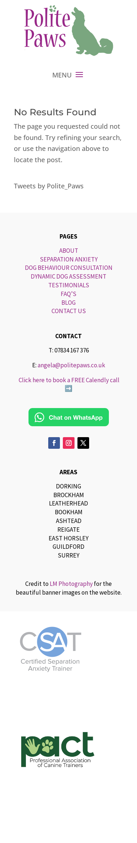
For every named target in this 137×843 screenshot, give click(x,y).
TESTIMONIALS (68, 285)
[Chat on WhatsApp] (68, 417)
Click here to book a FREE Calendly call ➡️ (68, 384)
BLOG (68, 303)
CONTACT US (69, 311)
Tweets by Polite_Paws (49, 185)
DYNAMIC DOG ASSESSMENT (68, 276)
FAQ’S (68, 294)
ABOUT (68, 251)
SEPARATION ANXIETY (69, 259)
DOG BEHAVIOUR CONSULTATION (69, 268)
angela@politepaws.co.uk (71, 365)
